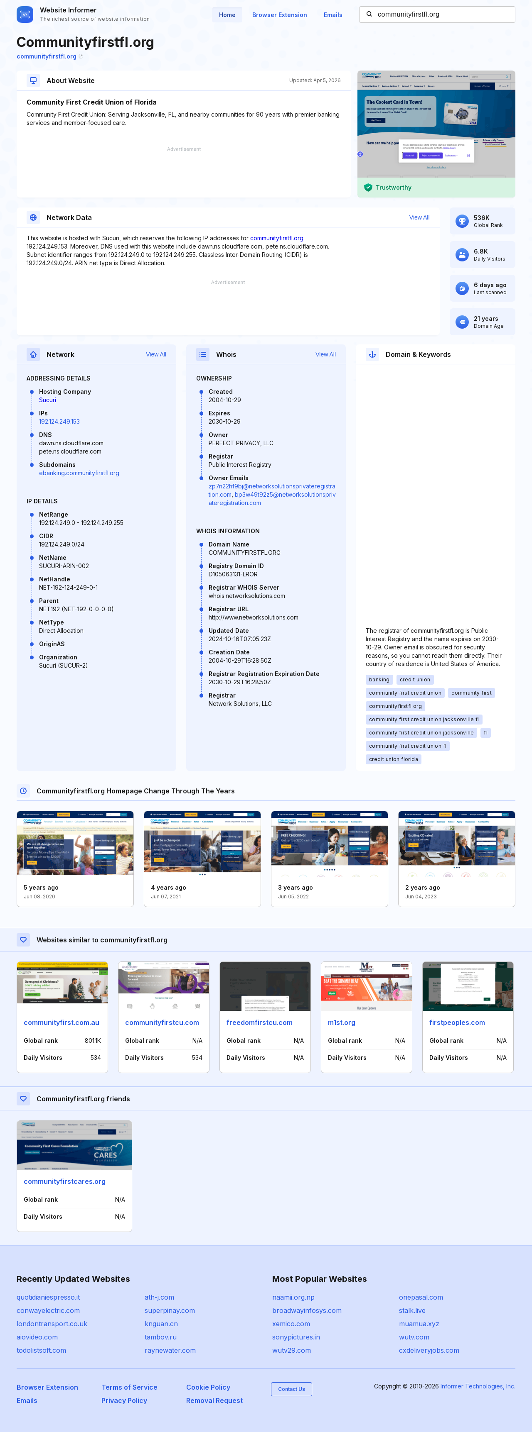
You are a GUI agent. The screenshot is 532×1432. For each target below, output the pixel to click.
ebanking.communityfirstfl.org (79, 472)
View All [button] (419, 217)
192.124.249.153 (59, 421)
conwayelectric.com (48, 1310)
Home (227, 14)
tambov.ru (161, 1337)
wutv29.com (291, 1350)
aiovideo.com (37, 1337)
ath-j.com (159, 1297)
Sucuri (47, 399)
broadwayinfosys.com (307, 1310)
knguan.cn (161, 1324)
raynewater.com (170, 1350)
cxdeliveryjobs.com (429, 1350)
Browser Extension (279, 14)
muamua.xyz (419, 1324)
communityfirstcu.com (162, 1022)
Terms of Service (129, 1387)
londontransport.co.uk (52, 1324)
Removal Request (214, 1400)
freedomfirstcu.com (260, 1022)
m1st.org (341, 1022)
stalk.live (412, 1310)
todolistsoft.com (41, 1350)
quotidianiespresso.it (48, 1297)
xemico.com (291, 1324)
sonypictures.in (296, 1337)
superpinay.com (170, 1310)
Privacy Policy (124, 1400)
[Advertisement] (184, 172)
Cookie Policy (208, 1387)
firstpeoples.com (457, 1022)
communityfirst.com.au (61, 1022)
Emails (333, 14)
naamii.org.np (293, 1297)
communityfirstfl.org (50, 56)
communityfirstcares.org (65, 1181)
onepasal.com (421, 1297)
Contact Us (291, 1389)
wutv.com (414, 1337)
